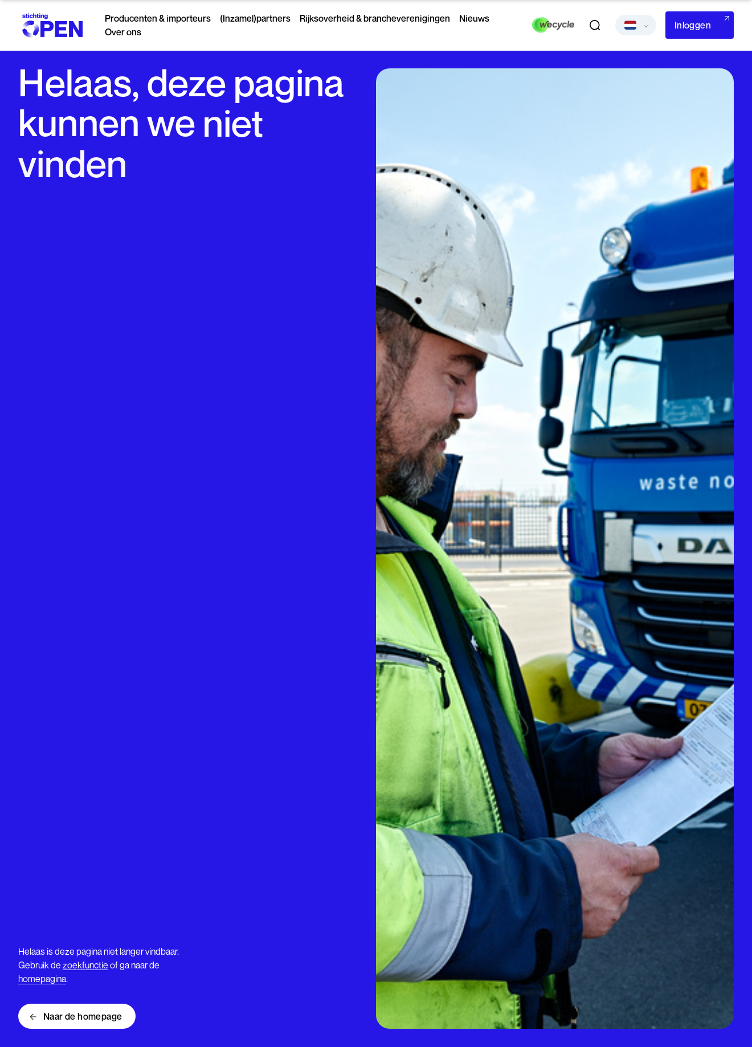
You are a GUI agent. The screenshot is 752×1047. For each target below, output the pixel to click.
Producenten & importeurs (158, 18)
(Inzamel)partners (255, 18)
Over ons (123, 32)
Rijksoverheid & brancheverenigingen (375, 18)
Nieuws (474, 18)
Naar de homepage (82, 1016)
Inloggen (693, 25)
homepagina (42, 978)
